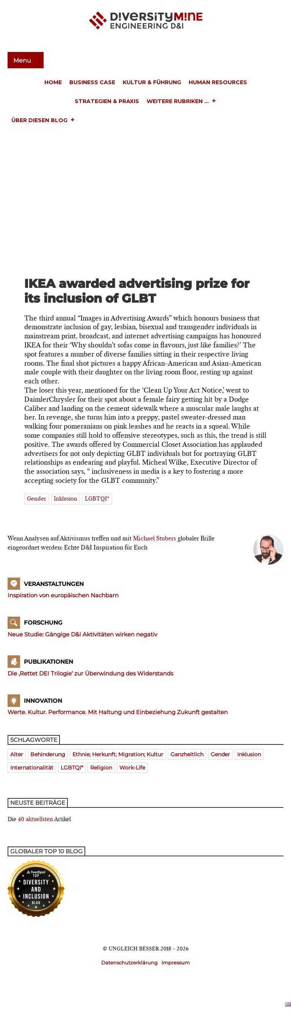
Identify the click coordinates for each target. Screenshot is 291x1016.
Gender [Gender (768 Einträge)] (220, 754)
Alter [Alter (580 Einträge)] (16, 754)
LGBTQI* (97, 499)
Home (53, 82)
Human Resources (218, 82)
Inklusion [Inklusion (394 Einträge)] (249, 754)
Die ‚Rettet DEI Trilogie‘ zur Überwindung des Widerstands (90, 673)
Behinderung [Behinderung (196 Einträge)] (47, 754)
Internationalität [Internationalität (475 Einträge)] (31, 767)
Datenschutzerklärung (129, 962)
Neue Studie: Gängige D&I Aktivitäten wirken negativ (82, 634)
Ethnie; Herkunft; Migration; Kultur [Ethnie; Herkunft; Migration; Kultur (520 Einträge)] (117, 754)
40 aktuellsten (35, 819)
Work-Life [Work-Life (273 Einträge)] (132, 767)
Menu (23, 60)
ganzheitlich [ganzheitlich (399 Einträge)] (187, 754)
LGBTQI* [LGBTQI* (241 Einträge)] (72, 767)
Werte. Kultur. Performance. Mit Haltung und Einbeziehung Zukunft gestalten (118, 712)
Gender (36, 499)
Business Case (92, 82)
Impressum (175, 962)
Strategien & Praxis (107, 101)
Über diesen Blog (43, 120)
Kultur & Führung (152, 82)
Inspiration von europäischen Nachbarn (63, 595)
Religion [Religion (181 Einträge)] (101, 767)
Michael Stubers (154, 539)
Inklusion (65, 499)
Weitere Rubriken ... (181, 101)
